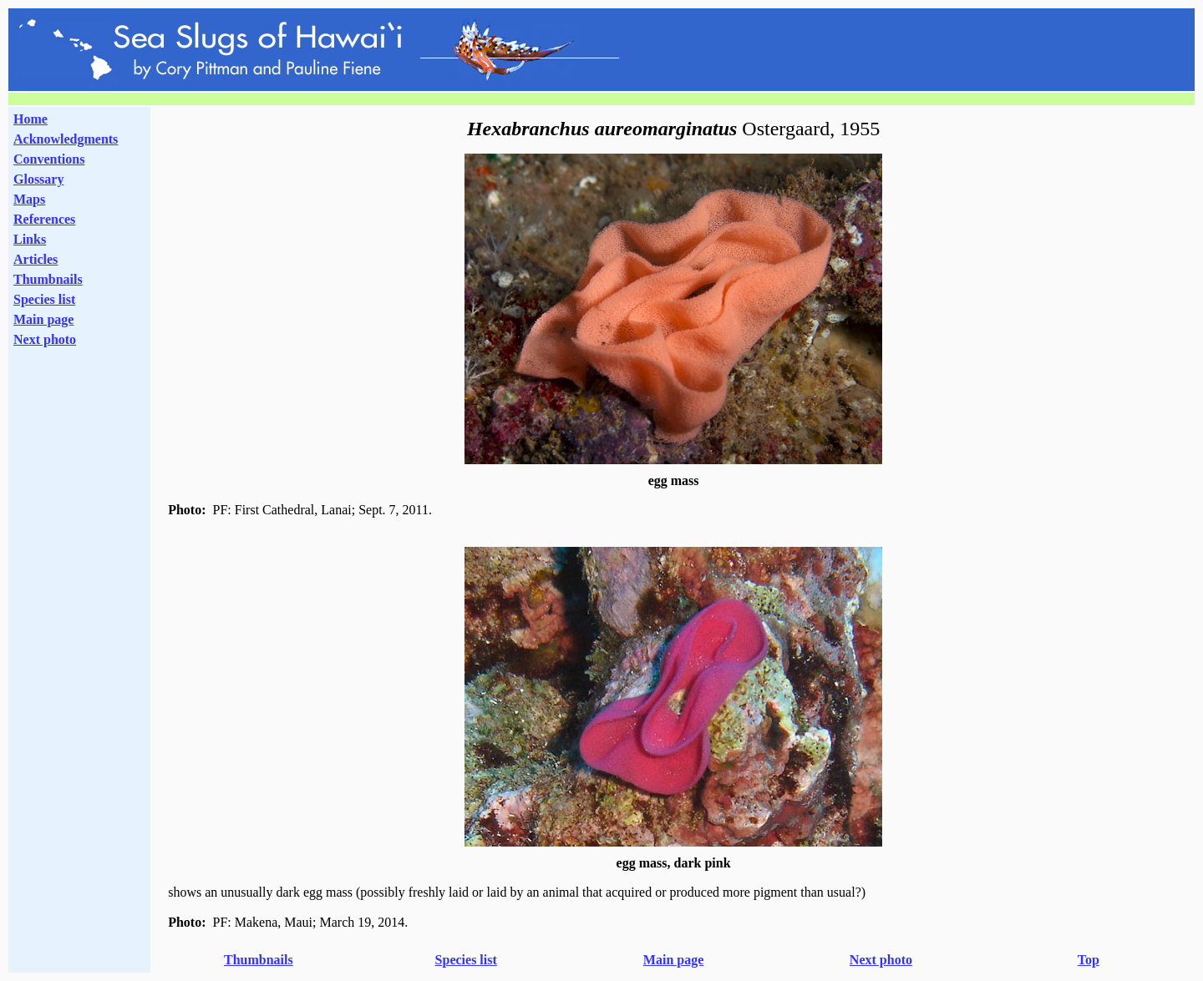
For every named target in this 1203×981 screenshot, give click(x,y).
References (44, 219)
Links (29, 239)
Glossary (38, 179)
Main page (43, 319)
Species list (44, 299)
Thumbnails (48, 279)
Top (1088, 960)
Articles (35, 259)
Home (30, 119)
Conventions (48, 159)
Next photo (881, 960)
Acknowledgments (65, 139)
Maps (29, 199)
